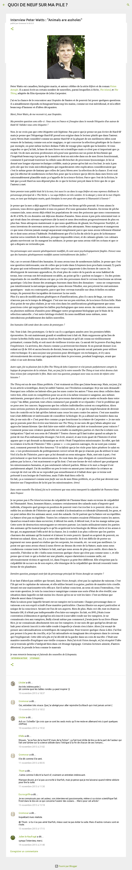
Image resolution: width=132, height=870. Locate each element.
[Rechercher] (128, 5)
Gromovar (24, 701)
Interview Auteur (19, 658)
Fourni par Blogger (66, 866)
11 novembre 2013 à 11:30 (32, 786)
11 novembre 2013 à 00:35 (32, 763)
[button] (12, 29)
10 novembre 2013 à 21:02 (32, 746)
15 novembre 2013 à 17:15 (32, 828)
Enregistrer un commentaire (24, 851)
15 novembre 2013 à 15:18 (32, 805)
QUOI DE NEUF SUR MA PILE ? (38, 4)
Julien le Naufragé (27, 836)
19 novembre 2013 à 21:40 (32, 845)
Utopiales (34, 658)
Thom (22, 771)
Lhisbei (22, 682)
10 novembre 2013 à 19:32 (32, 728)
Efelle (21, 736)
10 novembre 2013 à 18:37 (32, 693)
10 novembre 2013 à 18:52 (32, 709)
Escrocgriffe (25, 794)
